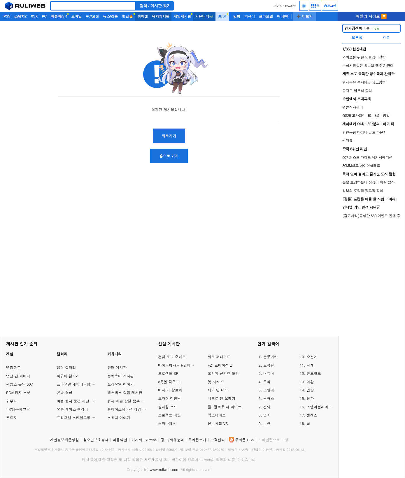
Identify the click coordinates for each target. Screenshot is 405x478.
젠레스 (311, 414)
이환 (310, 381)
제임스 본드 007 (19, 384)
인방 (310, 389)
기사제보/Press (144, 439)
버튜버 (268, 373)
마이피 (277, 5)
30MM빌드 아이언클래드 (361, 165)
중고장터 (291, 5)
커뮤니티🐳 (204, 16)
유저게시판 (160, 16)
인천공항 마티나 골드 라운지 (364, 132)
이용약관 (120, 439)
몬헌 (267, 423)
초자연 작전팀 (169, 398)
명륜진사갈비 (352, 107)
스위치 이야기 (118, 417)
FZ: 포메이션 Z (220, 365)
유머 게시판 (117, 367)
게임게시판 (182, 16)
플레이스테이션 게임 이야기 (130, 409)
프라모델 (266, 16)
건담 (267, 406)
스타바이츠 (167, 423)
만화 (236, 16)
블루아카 (270, 356)
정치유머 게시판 (120, 375)
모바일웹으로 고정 (273, 439)
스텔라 (268, 389)
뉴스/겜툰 (110, 16)
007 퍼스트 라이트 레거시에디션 (367, 157)
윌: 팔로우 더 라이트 (224, 406)
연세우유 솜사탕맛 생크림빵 (364, 82)
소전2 (311, 356)
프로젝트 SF (168, 373)
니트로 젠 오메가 (221, 398)
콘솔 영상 (65, 392)
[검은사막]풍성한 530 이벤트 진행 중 (371, 215)
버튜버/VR (59, 16)
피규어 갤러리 (68, 375)
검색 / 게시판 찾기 (155, 5)
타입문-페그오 (18, 409)
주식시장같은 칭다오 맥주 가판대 (368, 65)
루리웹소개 (197, 439)
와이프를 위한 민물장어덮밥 (364, 57)
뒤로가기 (169, 135)
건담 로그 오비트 (172, 356)
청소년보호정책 (95, 439)
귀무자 (11, 400)
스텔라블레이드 (319, 406)
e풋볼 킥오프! (169, 381)
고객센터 (218, 439)
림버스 (268, 398)
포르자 (11, 417)
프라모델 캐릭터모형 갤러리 (80, 384)
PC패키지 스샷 (18, 392)
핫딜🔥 (127, 16)
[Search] (93, 5)
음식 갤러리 (66, 367)
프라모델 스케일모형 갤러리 (80, 417)
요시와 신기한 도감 (223, 373)
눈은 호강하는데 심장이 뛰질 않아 (368, 182)
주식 (267, 381)
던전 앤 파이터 (18, 375)
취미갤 (142, 16)
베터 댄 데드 (218, 389)
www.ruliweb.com (165, 469)
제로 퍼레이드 (219, 356)
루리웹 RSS (244, 439)
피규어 (249, 16)
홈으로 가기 (168, 155)
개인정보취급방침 (64, 439)
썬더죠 (347, 140)
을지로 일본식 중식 (357, 90)
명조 (267, 414)
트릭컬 (268, 365)
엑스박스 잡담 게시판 (124, 392)
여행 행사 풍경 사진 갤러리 (79, 400)
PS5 (6, 16)
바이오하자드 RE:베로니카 (177, 365)
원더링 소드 (167, 406)
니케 (310, 365)
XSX (34, 16)
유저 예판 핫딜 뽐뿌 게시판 (129, 400)
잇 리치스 (215, 381)
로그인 (330, 5)
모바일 (76, 16)
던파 (310, 398)
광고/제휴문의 (172, 439)
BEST (222, 16)
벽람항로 (13, 367)
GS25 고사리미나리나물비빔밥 (366, 115)
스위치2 (20, 16)
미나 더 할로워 (170, 389)
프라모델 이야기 (120, 384)
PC (44, 16)
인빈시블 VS (218, 423)
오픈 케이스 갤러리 (72, 409)
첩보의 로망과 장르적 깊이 (362, 190)
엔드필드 (313, 373)
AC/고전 (92, 16)
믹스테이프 (217, 414)
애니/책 (282, 16)
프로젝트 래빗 (169, 414)
